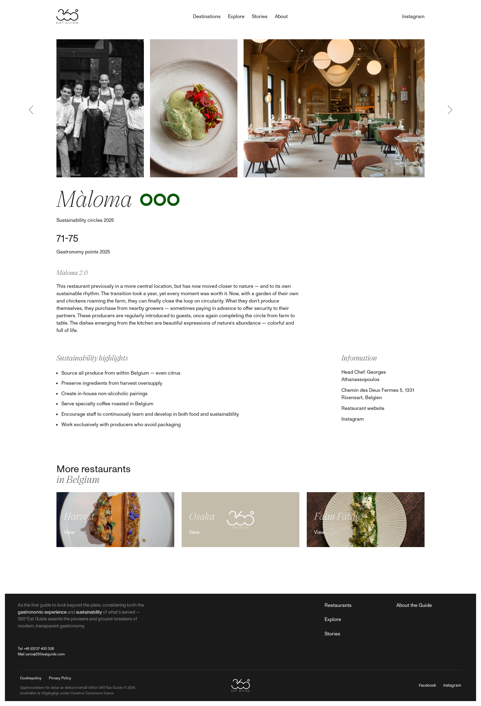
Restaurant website (362, 408)
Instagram (352, 419)
